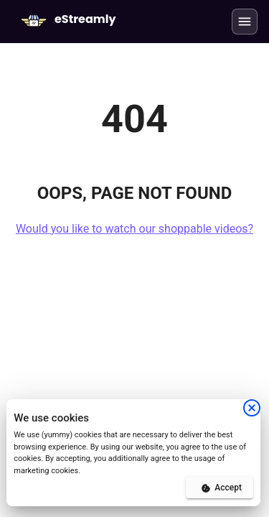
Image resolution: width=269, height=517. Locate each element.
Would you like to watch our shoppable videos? (134, 229)
